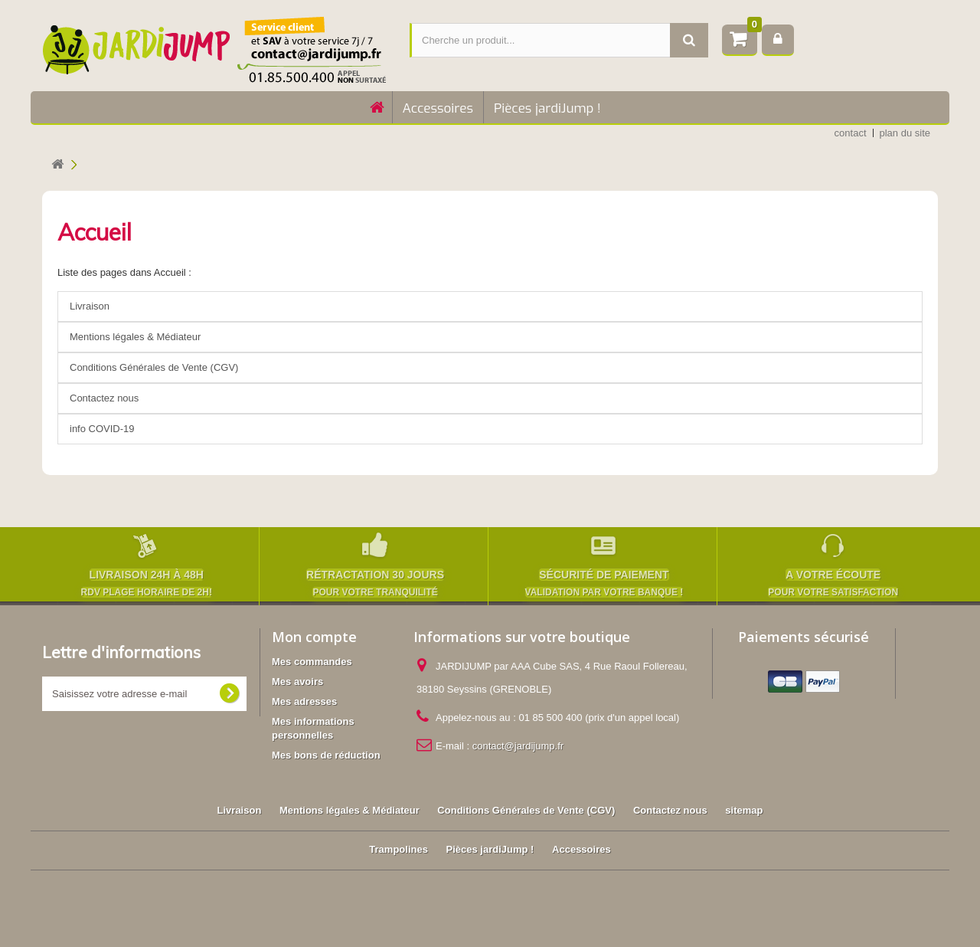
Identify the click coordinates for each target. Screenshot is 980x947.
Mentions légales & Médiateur (135, 336)
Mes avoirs (297, 681)
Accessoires (438, 108)
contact (851, 133)
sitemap (744, 810)
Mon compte (314, 637)
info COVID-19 (102, 428)
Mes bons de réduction (326, 755)
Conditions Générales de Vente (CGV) (154, 367)
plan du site (905, 133)
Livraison (89, 306)
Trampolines (398, 849)
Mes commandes (312, 661)
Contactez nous (104, 398)
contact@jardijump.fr (518, 746)
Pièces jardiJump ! (547, 108)
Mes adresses (304, 701)
